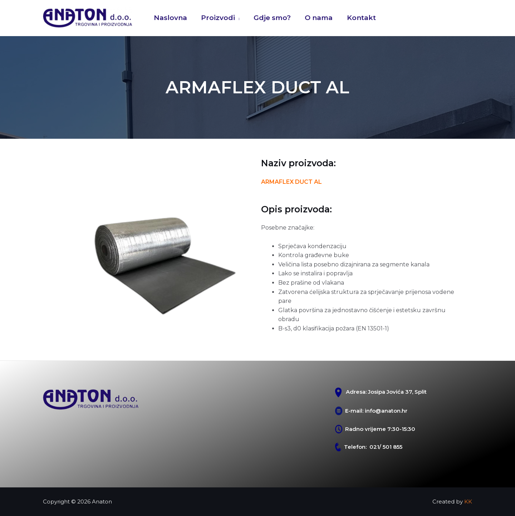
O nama (317, 18)
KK (468, 501)
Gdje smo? (271, 18)
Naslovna (170, 18)
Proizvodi (217, 18)
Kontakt (359, 18)
